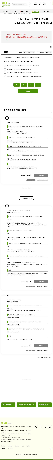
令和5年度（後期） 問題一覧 (26, 405)
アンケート (31, 4)
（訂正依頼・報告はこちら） (35, 57)
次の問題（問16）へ (44, 405)
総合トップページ (44, 4)
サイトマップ (10, 448)
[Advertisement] (26, 391)
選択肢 (20, 52)
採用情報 (17, 446)
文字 (41, 52)
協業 (23, 446)
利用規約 (28, 446)
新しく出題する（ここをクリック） (27, 37)
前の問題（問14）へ (8, 405)
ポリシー (3, 448)
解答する (28, 91)
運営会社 (3, 446)
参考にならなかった (30, 180)
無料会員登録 (35, 4)
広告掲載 (10, 446)
